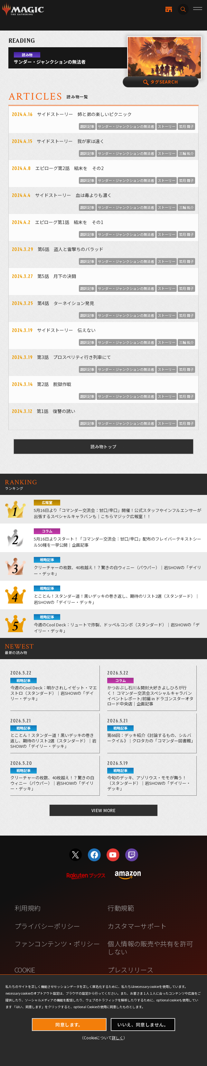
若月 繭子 (186, 126)
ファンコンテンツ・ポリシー (57, 943)
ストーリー (166, 126)
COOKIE (24, 969)
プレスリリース (130, 969)
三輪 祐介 (186, 153)
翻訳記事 (87, 126)
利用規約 (27, 908)
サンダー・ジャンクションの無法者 (126, 126)
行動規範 (121, 908)
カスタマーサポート (137, 926)
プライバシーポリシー (47, 926)
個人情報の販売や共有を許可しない (150, 947)
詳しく (117, 1037)
